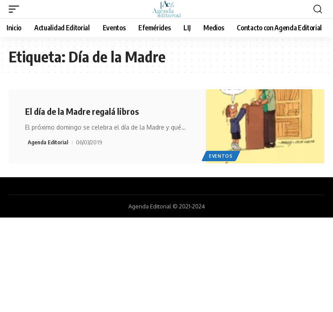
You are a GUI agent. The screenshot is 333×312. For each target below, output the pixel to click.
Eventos (221, 156)
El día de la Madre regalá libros (82, 111)
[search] (317, 9)
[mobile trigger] (16, 9)
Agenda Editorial (48, 142)
